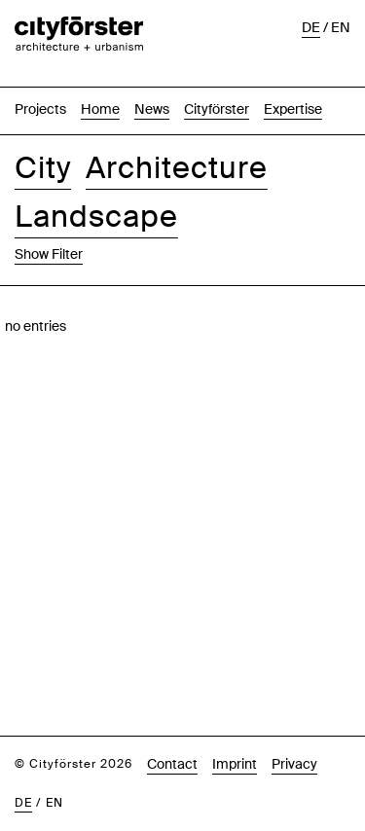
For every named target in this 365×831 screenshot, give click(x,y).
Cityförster (216, 66)
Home (100, 66)
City (43, 125)
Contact (172, 721)
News (151, 66)
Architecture (177, 125)
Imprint (234, 721)
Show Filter (49, 211)
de (23, 760)
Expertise (293, 66)
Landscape (96, 174)
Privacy (294, 721)
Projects (40, 66)
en (54, 760)
